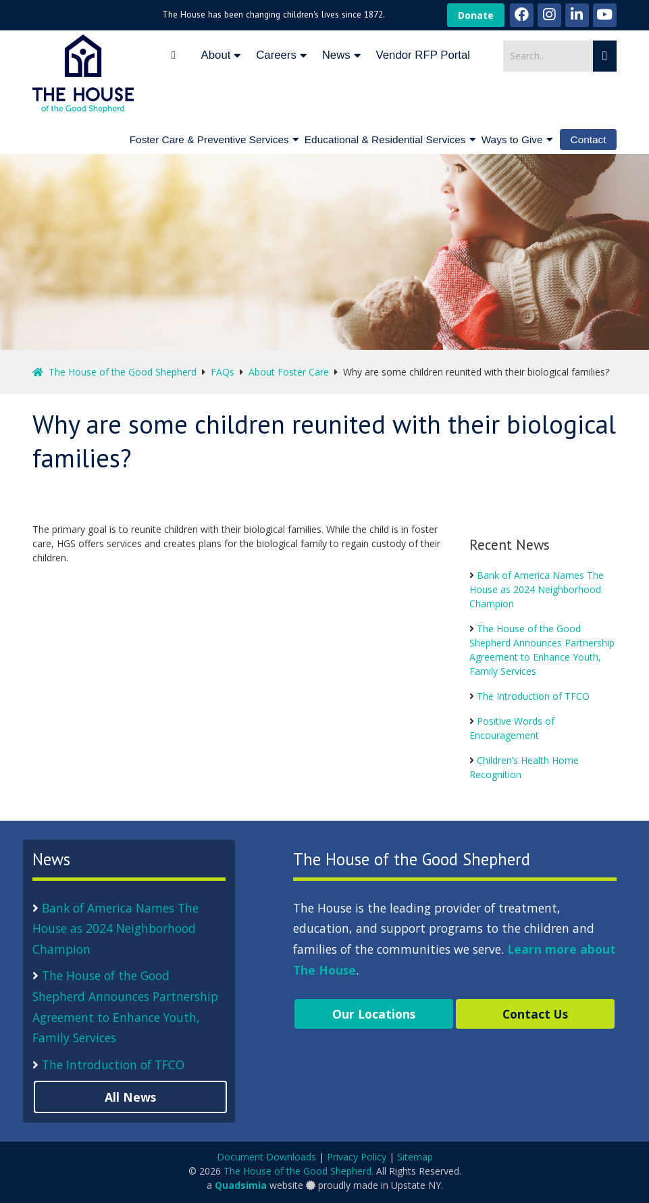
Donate (476, 15)
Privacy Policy (356, 1156)
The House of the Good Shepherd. (298, 1170)
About (216, 55)
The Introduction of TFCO (533, 696)
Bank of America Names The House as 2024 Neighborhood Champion (536, 589)
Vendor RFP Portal (422, 55)
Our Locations (373, 1014)
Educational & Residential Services (385, 139)
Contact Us (535, 1014)
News (336, 55)
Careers (276, 55)
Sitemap (415, 1156)
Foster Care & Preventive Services (209, 139)
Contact (588, 139)
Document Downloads (266, 1156)
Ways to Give (512, 139)
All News (130, 1097)
